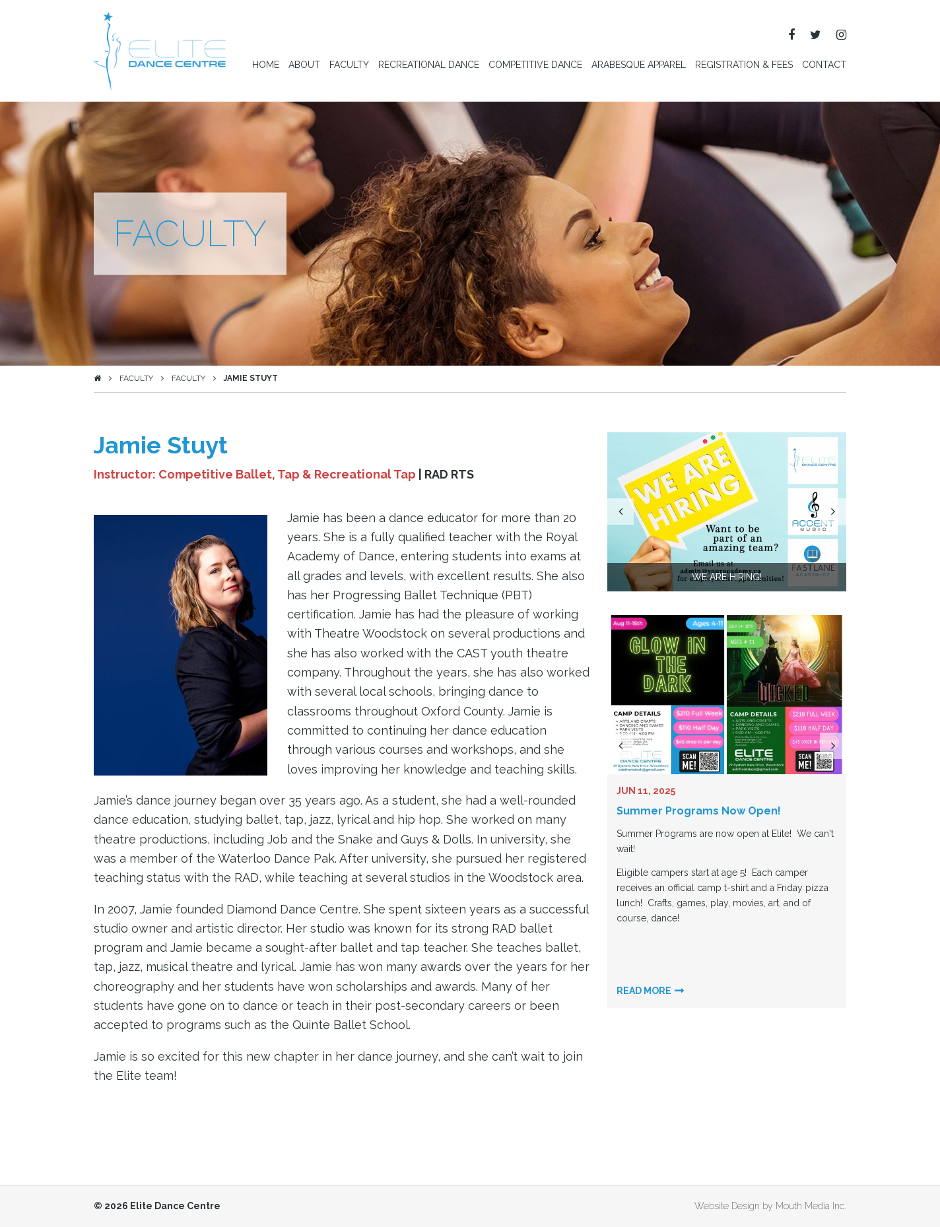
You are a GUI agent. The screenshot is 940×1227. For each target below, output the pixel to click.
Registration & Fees (744, 64)
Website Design (727, 1206)
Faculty (349, 64)
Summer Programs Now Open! (699, 811)
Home (265, 64)
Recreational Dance (428, 64)
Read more (644, 990)
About (304, 64)
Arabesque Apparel (638, 64)
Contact (824, 64)
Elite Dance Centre (175, 1206)
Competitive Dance (535, 64)
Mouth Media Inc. (811, 1206)
